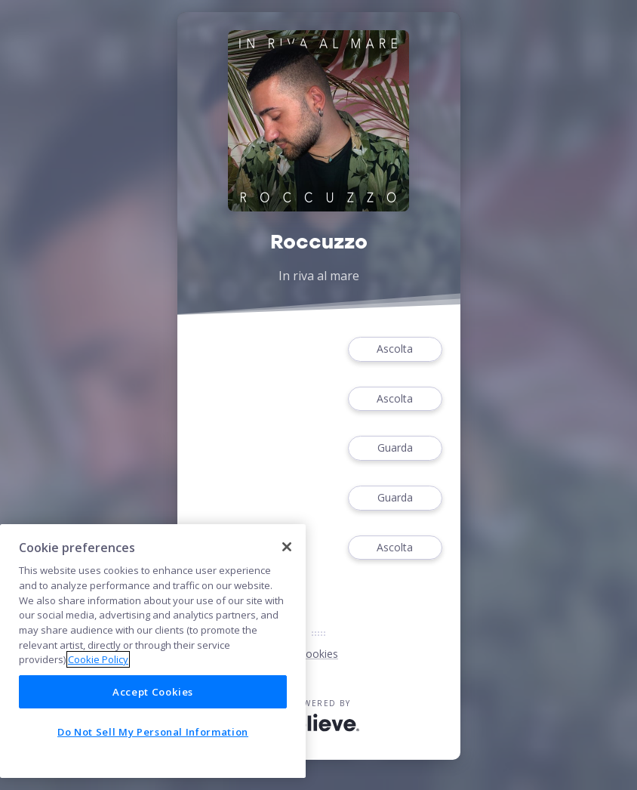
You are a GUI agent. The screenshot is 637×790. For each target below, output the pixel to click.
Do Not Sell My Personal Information (152, 732)
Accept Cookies (152, 692)
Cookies (318, 654)
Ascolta (395, 349)
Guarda (395, 448)
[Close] (286, 546)
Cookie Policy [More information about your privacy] (98, 659)
